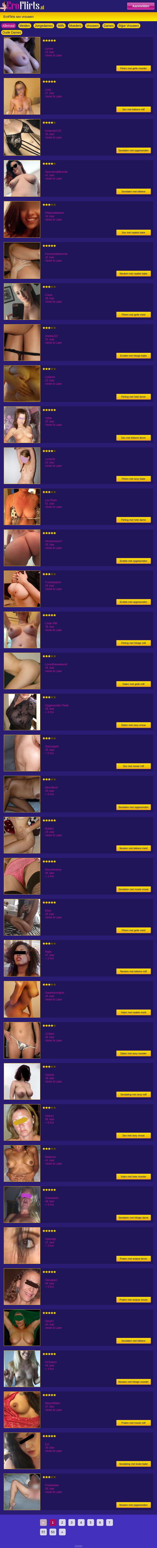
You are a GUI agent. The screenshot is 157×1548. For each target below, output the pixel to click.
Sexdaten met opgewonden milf (134, 151)
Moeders (75, 26)
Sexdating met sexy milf (133, 1094)
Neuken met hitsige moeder (133, 1381)
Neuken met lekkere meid (133, 848)
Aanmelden (140, 6)
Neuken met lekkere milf (133, 971)
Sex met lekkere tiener (133, 437)
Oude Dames (11, 32)
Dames (109, 26)
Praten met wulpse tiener (133, 1258)
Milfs (61, 26)
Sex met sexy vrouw (133, 1135)
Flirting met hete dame (133, 519)
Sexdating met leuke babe (133, 1464)
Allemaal (8, 26)
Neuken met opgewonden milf (133, 1506)
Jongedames (44, 26)
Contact (78, 1546)
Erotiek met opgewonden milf (133, 562)
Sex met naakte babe (133, 232)
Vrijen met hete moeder (133, 1176)
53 (53, 1532)
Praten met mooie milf (133, 1422)
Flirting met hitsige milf (133, 643)
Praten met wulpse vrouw (134, 1299)
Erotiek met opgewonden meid (133, 603)
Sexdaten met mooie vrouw (133, 889)
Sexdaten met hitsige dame (133, 1217)
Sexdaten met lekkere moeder (133, 192)
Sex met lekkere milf (133, 109)
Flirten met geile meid (133, 314)
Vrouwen (92, 26)
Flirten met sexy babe (133, 478)
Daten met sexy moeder (133, 1053)
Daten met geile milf (133, 684)
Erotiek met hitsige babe (133, 355)
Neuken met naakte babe (133, 273)
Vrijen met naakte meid (133, 1012)
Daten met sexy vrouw (133, 725)
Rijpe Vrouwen (129, 26)
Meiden (25, 26)
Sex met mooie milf (133, 766)
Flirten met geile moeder (133, 68)
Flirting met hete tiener (133, 396)
